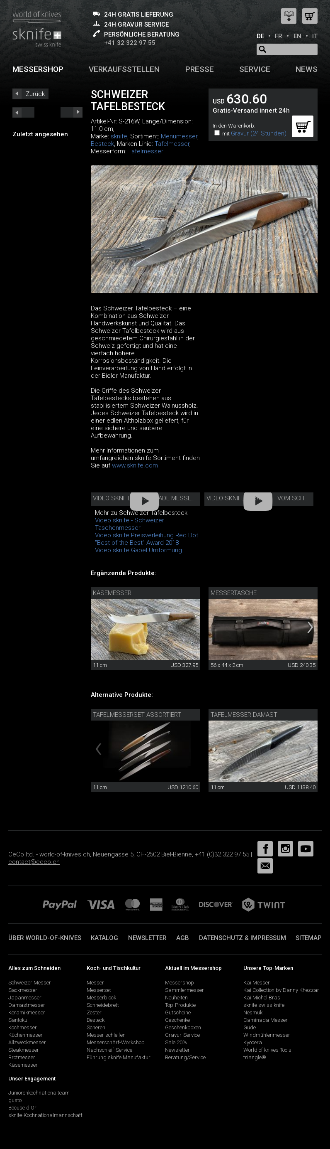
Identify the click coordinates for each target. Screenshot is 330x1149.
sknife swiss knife (263, 1005)
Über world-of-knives (44, 938)
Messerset (99, 990)
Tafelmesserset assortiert (137, 714)
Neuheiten (176, 997)
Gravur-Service (182, 1035)
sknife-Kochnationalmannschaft (45, 1115)
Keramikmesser (26, 1012)
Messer (95, 982)
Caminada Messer (265, 1020)
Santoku (17, 1020)
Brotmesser (21, 1057)
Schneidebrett (103, 1005)
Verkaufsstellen (124, 69)
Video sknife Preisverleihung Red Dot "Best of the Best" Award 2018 (146, 538)
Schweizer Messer (29, 982)
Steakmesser (23, 1050)
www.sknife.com (135, 465)
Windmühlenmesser (266, 1035)
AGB (182, 938)
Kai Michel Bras (261, 997)
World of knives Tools (267, 1050)
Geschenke (177, 1020)
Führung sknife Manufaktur (118, 1057)
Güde (249, 1027)
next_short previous (23, 112)
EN (297, 36)
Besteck (102, 144)
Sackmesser (22, 990)
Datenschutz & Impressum (242, 938)
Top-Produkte (180, 1005)
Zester (94, 1012)
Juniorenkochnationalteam (39, 1093)
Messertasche (234, 593)
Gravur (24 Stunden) (258, 133)
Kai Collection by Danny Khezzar (281, 990)
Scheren (96, 1027)
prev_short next (71, 112)
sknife (119, 136)
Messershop (37, 69)
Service (254, 69)
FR (278, 36)
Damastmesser (26, 1005)
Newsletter (147, 938)
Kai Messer (256, 982)
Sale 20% (176, 1042)
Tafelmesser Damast (244, 714)
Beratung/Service (185, 1057)
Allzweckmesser (27, 1042)
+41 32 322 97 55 (129, 43)
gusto (15, 1100)
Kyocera (252, 1042)
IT (315, 36)
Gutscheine (178, 1012)
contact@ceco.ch (34, 862)
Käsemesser (112, 593)
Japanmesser (24, 997)
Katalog (104, 938)
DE (260, 36)
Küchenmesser (25, 1035)
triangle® (254, 1057)
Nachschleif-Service (109, 1050)
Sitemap (309, 938)
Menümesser (179, 136)
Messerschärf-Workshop (116, 1042)
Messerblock (101, 997)
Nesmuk (252, 1012)
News (307, 69)
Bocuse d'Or (22, 1108)
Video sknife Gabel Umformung (138, 550)
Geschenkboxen (183, 1027)
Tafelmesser (172, 144)
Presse (199, 69)
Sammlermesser (184, 990)
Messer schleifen (106, 1035)
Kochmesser (22, 1027)
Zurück (35, 94)
